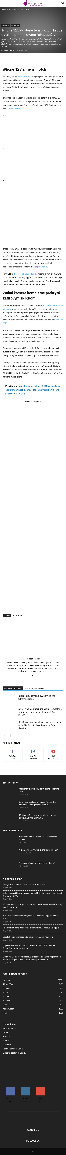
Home (4, 9)
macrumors (17, 616)
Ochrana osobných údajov (14, 1053)
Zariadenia (13, 9)
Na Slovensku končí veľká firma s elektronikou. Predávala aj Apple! (31, 928)
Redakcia (7, 1044)
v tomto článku (13, 108)
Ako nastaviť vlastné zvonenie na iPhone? (37, 863)
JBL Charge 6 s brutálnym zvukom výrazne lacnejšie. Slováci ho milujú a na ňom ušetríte (39, 725)
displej (17, 274)
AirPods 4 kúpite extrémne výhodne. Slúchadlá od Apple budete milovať (30, 917)
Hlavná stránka (9, 1024)
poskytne (28, 274)
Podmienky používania (13, 1048)
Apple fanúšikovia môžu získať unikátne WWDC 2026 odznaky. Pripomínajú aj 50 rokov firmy (29, 946)
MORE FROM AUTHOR (34, 689)
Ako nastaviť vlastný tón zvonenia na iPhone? (38, 850)
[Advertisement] (33, 507)
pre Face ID (42, 267)
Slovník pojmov (9, 1028)
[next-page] (9, 735)
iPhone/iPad (24, 9)
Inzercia (6, 1036)
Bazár (5, 1032)
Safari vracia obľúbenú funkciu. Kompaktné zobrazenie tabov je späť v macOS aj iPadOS (40, 712)
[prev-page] (4, 735)
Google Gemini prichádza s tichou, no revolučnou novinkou (28, 937)
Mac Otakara (24, 76)
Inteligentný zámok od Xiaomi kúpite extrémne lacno (25, 884)
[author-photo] (33, 655)
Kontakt (6, 1040)
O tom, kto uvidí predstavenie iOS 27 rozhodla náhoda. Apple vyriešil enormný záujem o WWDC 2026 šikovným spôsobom (32, 958)
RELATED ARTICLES (13, 689)
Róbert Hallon (9, 50)
